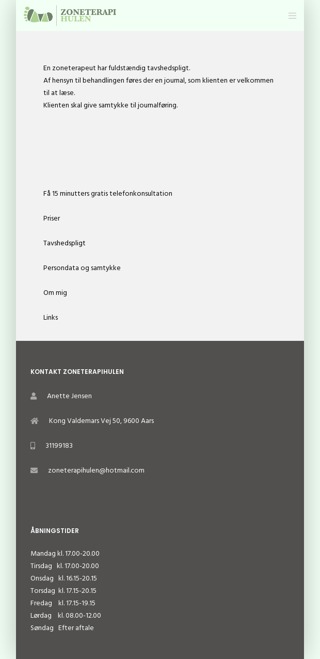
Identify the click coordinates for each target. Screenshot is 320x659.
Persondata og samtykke (82, 268)
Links (50, 317)
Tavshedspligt (64, 243)
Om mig (55, 293)
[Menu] (289, 15)
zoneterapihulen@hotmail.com (96, 470)
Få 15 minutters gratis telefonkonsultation (107, 193)
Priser (51, 218)
